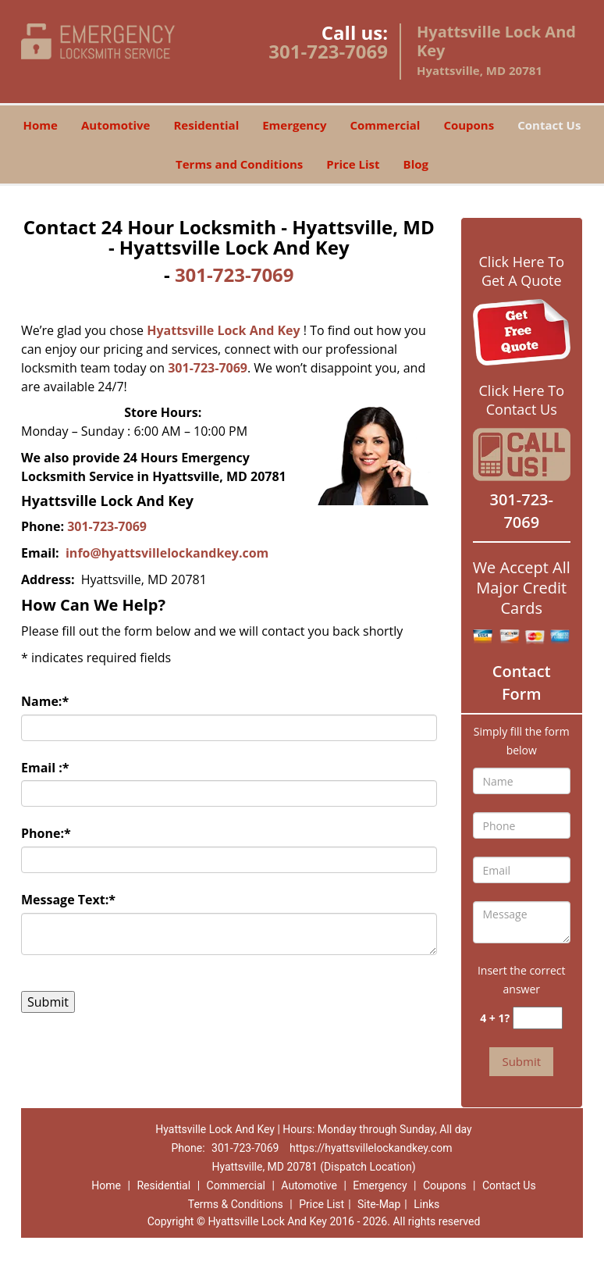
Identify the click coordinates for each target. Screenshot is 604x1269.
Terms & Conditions (235, 1204)
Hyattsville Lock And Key (223, 330)
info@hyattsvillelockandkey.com (169, 552)
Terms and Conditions (239, 164)
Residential (206, 125)
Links (426, 1204)
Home (40, 125)
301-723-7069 (328, 51)
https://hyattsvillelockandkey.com (371, 1148)
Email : (45, 767)
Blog (415, 164)
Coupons (468, 125)
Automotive (116, 125)
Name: (45, 701)
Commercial (385, 125)
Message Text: (68, 899)
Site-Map (378, 1204)
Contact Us (549, 125)
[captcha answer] (538, 1018)
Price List (352, 164)
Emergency (294, 125)
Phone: (46, 833)
